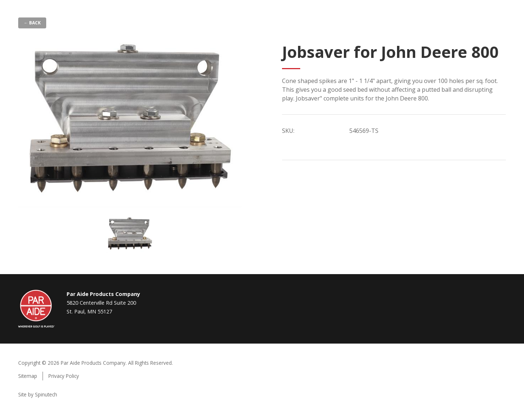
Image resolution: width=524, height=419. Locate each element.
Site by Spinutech (37, 394)
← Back (32, 23)
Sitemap (27, 375)
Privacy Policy (63, 375)
